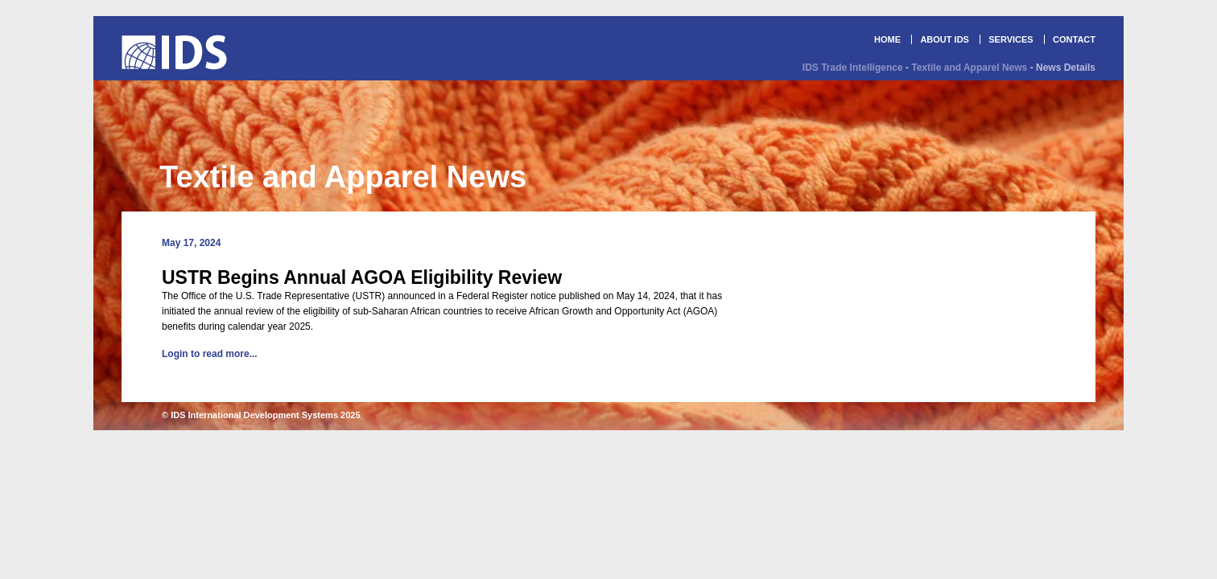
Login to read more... (210, 353)
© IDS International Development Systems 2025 (261, 415)
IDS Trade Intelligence (852, 67)
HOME (887, 39)
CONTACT (1074, 39)
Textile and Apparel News (969, 67)
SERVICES (1010, 39)
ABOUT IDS (944, 39)
